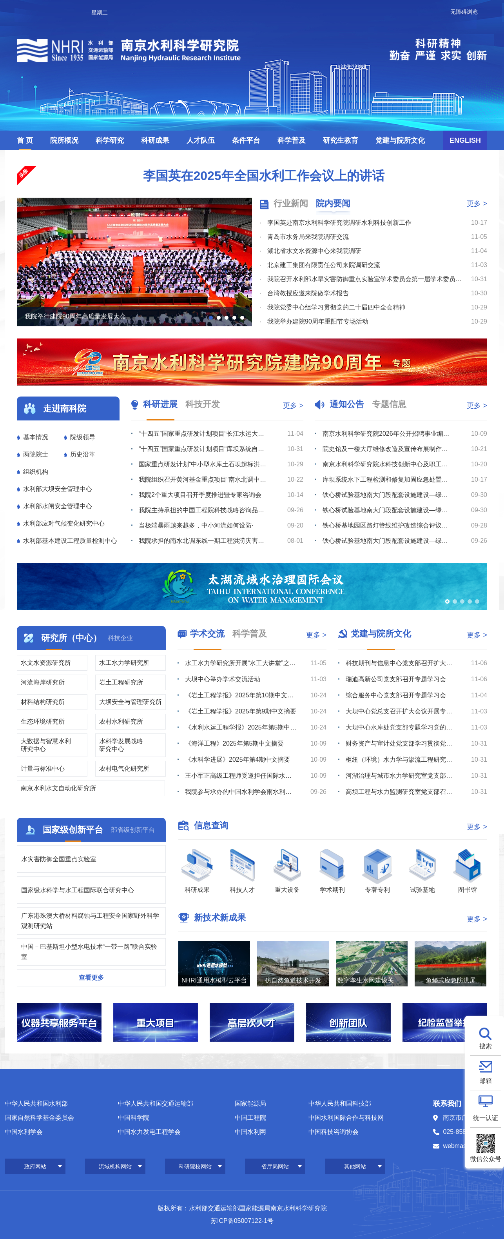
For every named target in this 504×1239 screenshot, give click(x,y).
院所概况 (64, 140)
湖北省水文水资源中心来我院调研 (314, 250)
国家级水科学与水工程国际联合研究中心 (77, 890)
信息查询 (211, 825)
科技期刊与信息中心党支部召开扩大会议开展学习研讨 (401, 663)
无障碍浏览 (464, 12)
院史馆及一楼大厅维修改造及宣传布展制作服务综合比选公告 (388, 449)
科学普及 (291, 140)
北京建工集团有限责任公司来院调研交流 (323, 265)
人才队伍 (201, 140)
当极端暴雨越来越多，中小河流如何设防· (196, 525)
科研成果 (155, 140)
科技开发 (202, 404)
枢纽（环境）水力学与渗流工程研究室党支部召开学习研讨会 (401, 759)
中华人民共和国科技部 (339, 1103)
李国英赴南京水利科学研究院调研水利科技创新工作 (339, 222)
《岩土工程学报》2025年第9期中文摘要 (241, 711)
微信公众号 (485, 1158)
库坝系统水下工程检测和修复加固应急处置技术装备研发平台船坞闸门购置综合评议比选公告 (388, 479)
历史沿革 (82, 454)
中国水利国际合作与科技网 (346, 1117)
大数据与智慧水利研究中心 (46, 745)
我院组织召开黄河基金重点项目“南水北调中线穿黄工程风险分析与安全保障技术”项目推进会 (204, 479)
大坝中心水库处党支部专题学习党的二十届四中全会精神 (401, 727)
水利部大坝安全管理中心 (57, 489)
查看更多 (91, 977)
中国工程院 (250, 1117)
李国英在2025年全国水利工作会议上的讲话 (263, 176)
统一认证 (485, 1118)
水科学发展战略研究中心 (121, 745)
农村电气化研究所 (124, 768)
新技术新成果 (220, 917)
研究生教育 (340, 140)
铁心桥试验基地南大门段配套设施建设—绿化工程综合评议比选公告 (388, 510)
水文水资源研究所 (46, 662)
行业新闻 (291, 203)
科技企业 (120, 638)
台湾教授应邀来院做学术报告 (308, 293)
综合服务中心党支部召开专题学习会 (396, 695)
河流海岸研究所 (43, 682)
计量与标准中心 (43, 768)
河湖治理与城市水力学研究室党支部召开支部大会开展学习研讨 (401, 775)
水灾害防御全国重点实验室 (58, 859)
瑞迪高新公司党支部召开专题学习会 (396, 679)
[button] (211, 318)
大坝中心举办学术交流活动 (222, 679)
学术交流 (207, 634)
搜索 (485, 1046)
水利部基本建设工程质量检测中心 (70, 540)
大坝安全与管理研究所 (130, 702)
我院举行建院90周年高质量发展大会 (75, 316)
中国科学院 (133, 1117)
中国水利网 (250, 1131)
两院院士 (35, 454)
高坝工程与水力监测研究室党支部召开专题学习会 (401, 791)
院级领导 (82, 437)
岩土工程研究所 (121, 682)
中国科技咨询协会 (333, 1131)
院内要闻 (333, 203)
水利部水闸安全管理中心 (57, 506)
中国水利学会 (24, 1131)
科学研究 (110, 140)
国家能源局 (250, 1103)
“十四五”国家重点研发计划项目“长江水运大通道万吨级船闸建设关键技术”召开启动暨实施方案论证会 (204, 433)
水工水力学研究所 (124, 662)
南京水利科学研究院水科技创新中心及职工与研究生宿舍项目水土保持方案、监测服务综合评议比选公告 (388, 464)
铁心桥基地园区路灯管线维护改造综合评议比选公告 (388, 525)
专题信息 (389, 404)
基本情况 (35, 437)
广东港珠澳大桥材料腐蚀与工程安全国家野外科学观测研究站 (90, 920)
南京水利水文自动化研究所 (58, 788)
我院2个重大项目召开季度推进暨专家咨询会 (200, 494)
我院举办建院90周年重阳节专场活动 (317, 321)
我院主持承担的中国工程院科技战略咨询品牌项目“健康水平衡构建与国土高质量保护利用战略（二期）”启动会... (204, 510)
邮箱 (485, 1080)
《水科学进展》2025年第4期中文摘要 (237, 759)
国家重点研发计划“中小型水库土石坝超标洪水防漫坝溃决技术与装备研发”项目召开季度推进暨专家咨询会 (204, 464)
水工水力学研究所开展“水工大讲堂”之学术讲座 (241, 663)
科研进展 (160, 404)
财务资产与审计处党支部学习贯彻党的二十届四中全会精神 (401, 743)
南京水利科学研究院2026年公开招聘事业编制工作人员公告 (388, 433)
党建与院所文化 (400, 140)
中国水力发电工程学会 (149, 1131)
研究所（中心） (71, 638)
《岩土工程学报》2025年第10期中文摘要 (241, 695)
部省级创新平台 (133, 829)
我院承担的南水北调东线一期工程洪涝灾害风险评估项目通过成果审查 (204, 540)
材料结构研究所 (43, 702)
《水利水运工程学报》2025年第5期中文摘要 (241, 727)
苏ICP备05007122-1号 (242, 1220)
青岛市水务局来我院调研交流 (308, 236)
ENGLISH (465, 140)
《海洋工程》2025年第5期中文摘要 (234, 743)
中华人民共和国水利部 (36, 1103)
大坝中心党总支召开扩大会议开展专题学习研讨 (401, 711)
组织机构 (35, 471)
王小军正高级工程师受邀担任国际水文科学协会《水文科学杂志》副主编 (241, 775)
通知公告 (347, 404)
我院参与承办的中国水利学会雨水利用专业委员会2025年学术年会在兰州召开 (241, 791)
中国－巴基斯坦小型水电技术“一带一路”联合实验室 (89, 951)
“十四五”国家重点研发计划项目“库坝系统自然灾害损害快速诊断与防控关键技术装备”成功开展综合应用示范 (204, 449)
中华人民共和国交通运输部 (155, 1103)
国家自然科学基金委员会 (39, 1117)
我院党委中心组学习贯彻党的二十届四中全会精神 (336, 307)
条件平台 (246, 140)
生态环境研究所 (43, 721)
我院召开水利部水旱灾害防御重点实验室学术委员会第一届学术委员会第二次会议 (365, 279)
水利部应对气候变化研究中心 (64, 523)
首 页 (25, 140)
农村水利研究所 (121, 721)
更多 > (477, 203)
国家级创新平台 (73, 830)
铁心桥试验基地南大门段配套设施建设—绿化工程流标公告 (388, 494)
